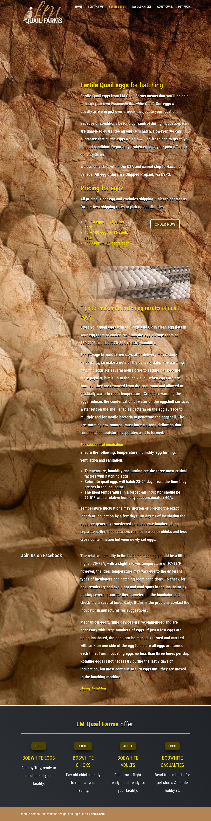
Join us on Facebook (41, 555)
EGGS (38, 746)
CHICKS (83, 746)
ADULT (127, 746)
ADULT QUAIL (165, 6)
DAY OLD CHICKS (141, 6)
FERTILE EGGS (117, 6)
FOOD (172, 746)
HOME (78, 6)
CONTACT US (95, 6)
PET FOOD (184, 6)
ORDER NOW (165, 224)
